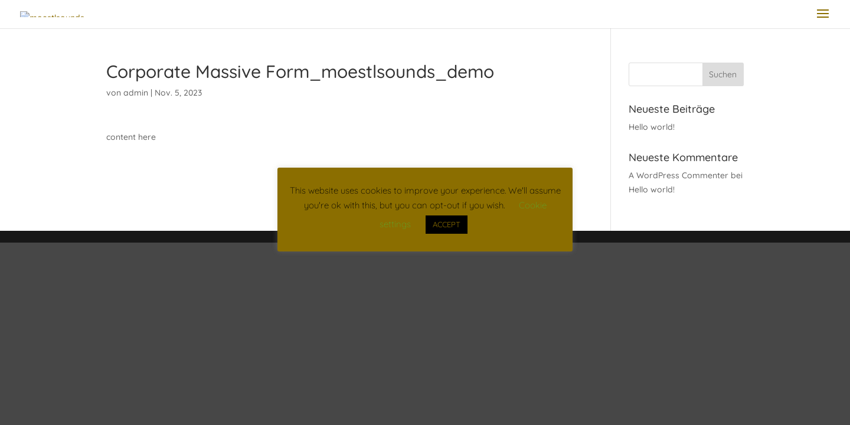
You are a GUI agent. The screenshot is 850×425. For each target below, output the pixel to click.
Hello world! (652, 127)
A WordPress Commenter (678, 175)
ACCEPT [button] (446, 224)
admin (135, 92)
